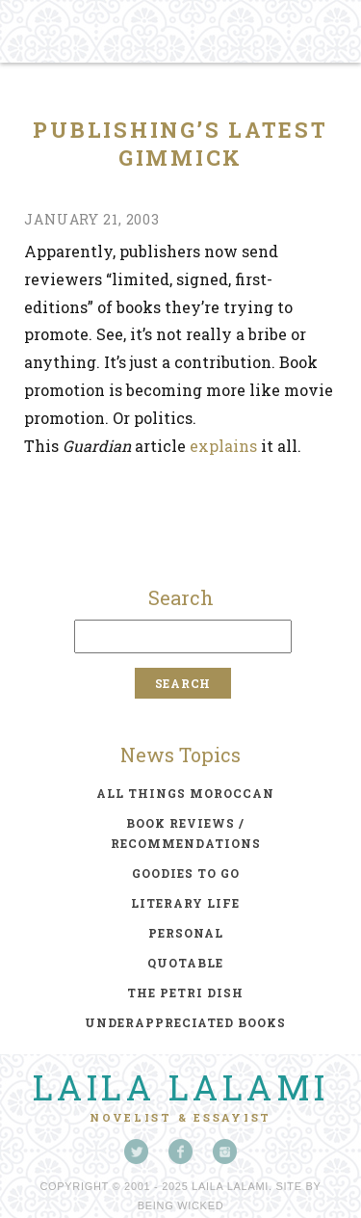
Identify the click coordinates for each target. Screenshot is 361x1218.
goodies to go (186, 873)
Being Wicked (181, 1205)
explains (223, 446)
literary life (185, 903)
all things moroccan (185, 793)
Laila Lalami (181, 1087)
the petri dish (185, 992)
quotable (185, 962)
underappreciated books (185, 1022)
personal (185, 932)
